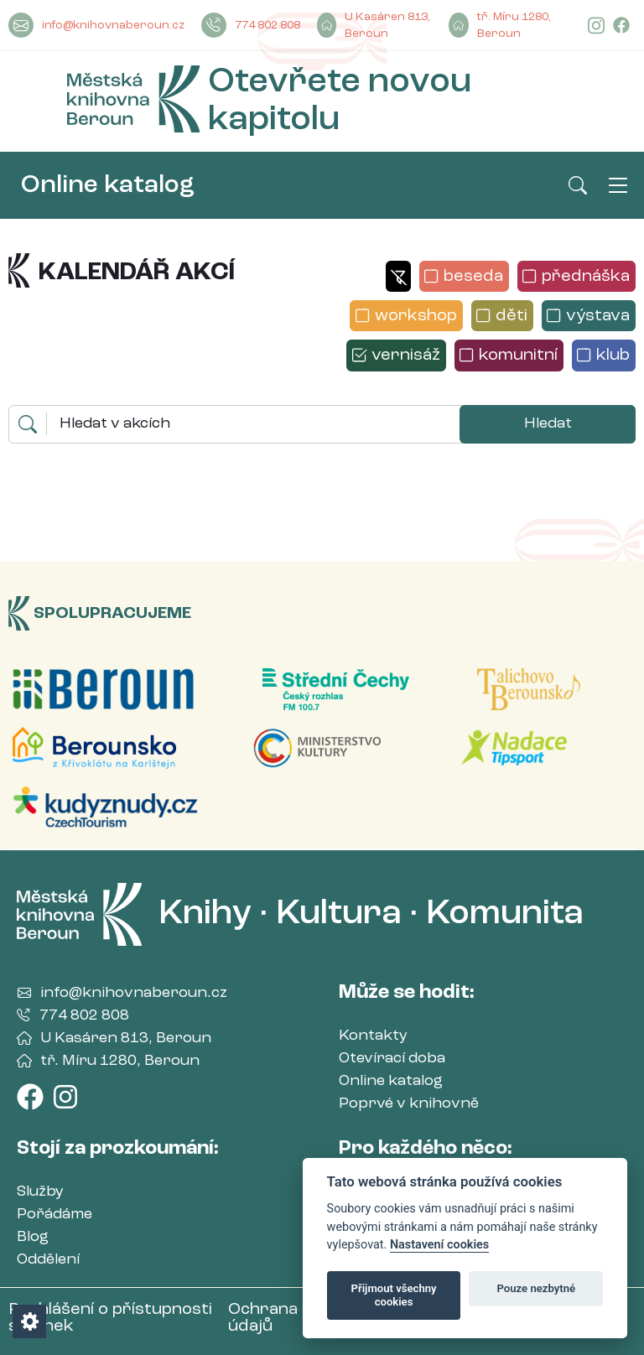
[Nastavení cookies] (29, 1321)
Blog (33, 1236)
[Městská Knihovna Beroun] (133, 101)
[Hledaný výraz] (254, 424)
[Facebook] (621, 25)
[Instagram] (596, 25)
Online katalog (108, 185)
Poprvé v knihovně (409, 1103)
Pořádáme (54, 1214)
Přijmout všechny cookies (394, 1295)
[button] (398, 276)
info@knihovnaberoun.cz (96, 25)
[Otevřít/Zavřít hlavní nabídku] (618, 185)
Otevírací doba (392, 1058)
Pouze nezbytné (536, 1288)
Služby (40, 1191)
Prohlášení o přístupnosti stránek (110, 1318)
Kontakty (373, 1035)
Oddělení (48, 1259)
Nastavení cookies (439, 1245)
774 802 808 (250, 25)
